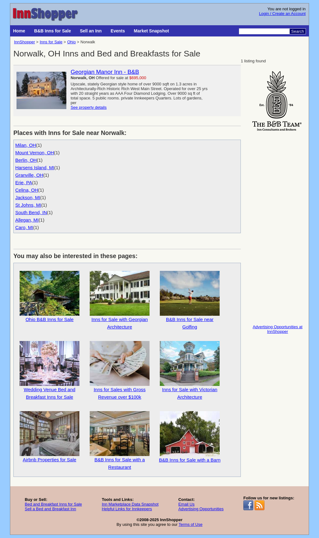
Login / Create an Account (282, 13)
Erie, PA (23, 182)
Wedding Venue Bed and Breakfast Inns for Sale (49, 370)
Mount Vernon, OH (34, 152)
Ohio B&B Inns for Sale (49, 296)
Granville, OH (29, 175)
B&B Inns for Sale (52, 30)
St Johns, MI (28, 205)
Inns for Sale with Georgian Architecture (120, 300)
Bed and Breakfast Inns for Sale (53, 504)
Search (297, 31)
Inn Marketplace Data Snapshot (130, 504)
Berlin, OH (26, 160)
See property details (89, 107)
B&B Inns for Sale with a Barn (190, 437)
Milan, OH (25, 145)
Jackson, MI (27, 197)
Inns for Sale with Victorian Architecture (190, 370)
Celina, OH (26, 190)
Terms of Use (190, 524)
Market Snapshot (151, 30)
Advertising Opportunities (200, 509)
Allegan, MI (27, 220)
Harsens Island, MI (34, 167)
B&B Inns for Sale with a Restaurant (120, 440)
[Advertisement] (278, 226)
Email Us (186, 504)
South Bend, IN (31, 212)
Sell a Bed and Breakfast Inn (50, 509)
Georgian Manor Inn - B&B (105, 72)
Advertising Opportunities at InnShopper (277, 329)
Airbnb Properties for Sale (49, 436)
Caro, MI (24, 227)
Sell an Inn (91, 30)
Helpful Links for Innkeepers (127, 509)
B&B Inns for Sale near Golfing (190, 300)
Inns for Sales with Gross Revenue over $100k (120, 370)
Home (19, 30)
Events (118, 30)
